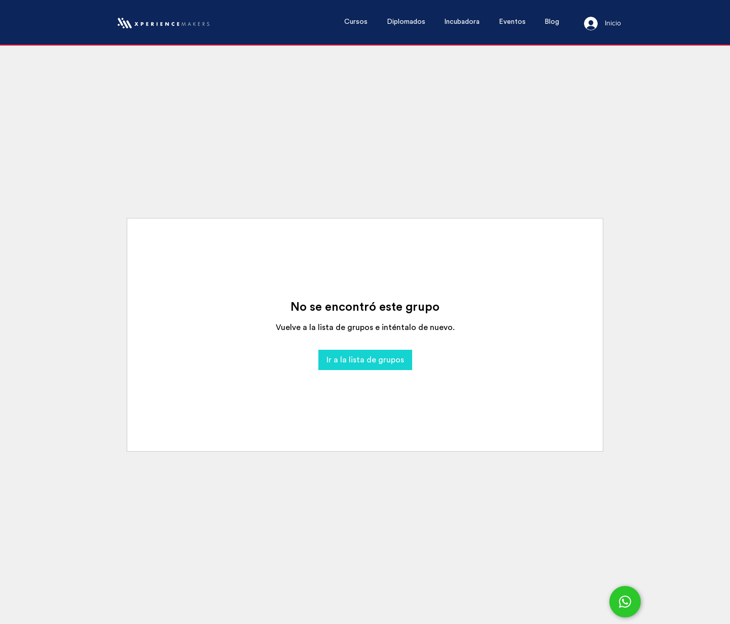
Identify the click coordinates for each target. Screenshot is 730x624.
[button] (360, 22)
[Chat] (625, 601)
